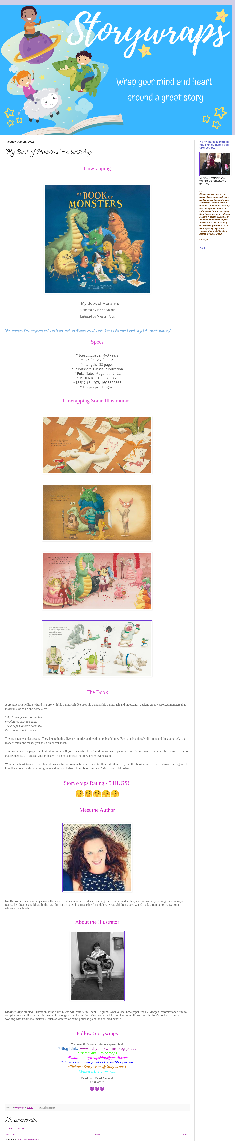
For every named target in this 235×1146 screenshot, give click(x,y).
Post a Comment (16, 1128)
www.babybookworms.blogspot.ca (108, 1048)
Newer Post (11, 1134)
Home (97, 1134)
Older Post (184, 1134)
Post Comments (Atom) (28, 1139)
